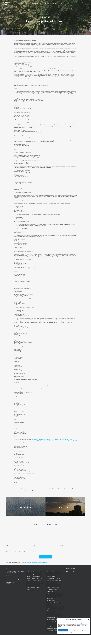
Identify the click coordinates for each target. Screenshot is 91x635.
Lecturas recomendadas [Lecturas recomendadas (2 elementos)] (51, 602)
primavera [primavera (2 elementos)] (48, 621)
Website (61, 545)
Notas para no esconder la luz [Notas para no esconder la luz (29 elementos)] (52, 617)
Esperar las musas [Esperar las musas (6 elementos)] (50, 596)
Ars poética (45, 17)
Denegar (74, 630)
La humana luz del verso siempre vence (14, 579)
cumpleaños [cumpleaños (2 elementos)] (34, 574)
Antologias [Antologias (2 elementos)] (48, 576)
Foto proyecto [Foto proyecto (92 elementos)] (29, 580)
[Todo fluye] (26, 506)
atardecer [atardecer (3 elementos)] (53, 576)
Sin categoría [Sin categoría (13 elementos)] (29, 585)
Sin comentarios (54, 25)
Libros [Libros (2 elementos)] (48, 610)
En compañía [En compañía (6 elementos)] (39, 574)
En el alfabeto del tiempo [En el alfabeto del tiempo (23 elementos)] (51, 591)
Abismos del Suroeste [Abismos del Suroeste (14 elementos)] (50, 574)
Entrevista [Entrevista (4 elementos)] (28, 578)
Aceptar (63, 630)
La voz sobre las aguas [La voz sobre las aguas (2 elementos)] (51, 600)
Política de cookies (70, 632)
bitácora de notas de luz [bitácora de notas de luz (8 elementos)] (51, 578)
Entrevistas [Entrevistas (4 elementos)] (33, 578)
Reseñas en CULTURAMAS (11, 575)
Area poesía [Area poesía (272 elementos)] (40, 571)
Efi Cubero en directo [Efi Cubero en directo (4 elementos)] (55, 587)
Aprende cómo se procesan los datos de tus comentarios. (35, 562)
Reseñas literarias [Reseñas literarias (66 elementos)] (40, 582)
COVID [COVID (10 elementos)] (60, 580)
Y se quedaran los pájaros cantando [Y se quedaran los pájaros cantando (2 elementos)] (53, 628)
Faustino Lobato (6, 4)
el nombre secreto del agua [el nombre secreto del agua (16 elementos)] (52, 589)
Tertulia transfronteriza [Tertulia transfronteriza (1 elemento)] (31, 587)
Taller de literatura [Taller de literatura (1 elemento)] (35, 585)
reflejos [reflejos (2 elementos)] (53, 621)
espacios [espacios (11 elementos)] (61, 593)
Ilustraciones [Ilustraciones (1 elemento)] (35, 580)
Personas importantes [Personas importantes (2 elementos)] (51, 619)
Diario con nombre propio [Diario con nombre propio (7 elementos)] (51, 582)
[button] (88, 619)
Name (7, 545)
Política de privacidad (76, 632)
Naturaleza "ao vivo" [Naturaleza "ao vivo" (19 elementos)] (50, 612)
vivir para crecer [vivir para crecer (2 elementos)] (55, 626)
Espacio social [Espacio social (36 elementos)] (39, 578)
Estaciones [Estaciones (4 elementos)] (56, 596)
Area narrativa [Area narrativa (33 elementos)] (34, 571)
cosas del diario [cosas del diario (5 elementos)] (55, 580)
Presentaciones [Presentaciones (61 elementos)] (33, 582)
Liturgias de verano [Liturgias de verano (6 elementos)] (53, 610)
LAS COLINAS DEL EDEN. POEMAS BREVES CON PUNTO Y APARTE (15, 572)
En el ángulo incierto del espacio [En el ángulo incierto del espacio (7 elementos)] (53, 593)
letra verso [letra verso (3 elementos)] (49, 604)
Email (34, 545)
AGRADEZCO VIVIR (10, 582)
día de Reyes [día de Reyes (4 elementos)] (58, 585)
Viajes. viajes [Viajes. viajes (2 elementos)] (49, 626)
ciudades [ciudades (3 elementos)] (58, 578)
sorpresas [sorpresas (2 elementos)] (48, 623)
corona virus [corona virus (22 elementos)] (49, 580)
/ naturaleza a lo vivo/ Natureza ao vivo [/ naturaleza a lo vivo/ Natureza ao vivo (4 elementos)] (54, 571)
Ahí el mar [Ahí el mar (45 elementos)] (57, 574)
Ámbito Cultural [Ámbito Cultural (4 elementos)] (29, 589)
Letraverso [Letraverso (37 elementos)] (58, 602)
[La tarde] (65, 506)
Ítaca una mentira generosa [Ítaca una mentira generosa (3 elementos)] (52, 630)
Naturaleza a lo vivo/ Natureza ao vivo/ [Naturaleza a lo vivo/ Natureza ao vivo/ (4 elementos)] (54, 615)
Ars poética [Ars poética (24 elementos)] (29, 574)
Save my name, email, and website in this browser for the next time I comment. (23, 551)
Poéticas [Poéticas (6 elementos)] (28, 582)
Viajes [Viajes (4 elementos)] (37, 587)
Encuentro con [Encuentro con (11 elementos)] (29, 576)
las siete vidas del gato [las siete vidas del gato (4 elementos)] (51, 598)
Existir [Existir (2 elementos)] (60, 596)
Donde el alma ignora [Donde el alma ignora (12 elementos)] (51, 585)
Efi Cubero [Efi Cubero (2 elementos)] (48, 587)
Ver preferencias (84, 630)
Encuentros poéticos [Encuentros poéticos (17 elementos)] (36, 576)
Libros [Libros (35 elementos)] (39, 580)
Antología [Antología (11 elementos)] (28, 571)
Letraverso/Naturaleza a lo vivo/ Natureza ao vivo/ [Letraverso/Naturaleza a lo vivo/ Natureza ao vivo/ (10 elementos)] (55, 608)
